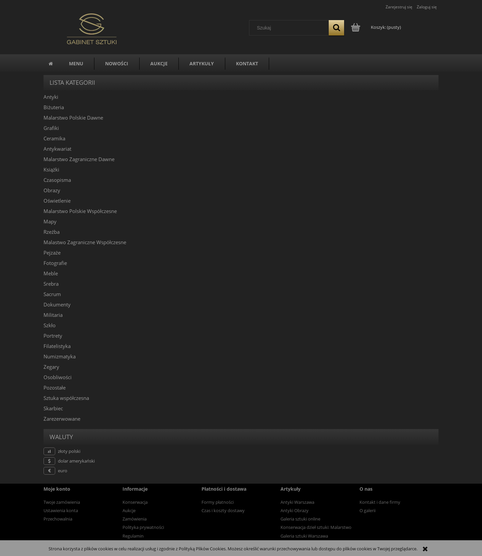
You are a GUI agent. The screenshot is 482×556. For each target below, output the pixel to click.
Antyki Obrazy (294, 510)
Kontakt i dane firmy (379, 502)
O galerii (367, 510)
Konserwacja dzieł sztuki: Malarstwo (315, 527)
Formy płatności (218, 502)
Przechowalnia (58, 519)
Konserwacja (135, 502)
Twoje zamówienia (62, 502)
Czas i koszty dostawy (223, 510)
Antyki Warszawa (297, 502)
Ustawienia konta (61, 510)
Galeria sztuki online (300, 519)
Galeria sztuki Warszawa (304, 536)
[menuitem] (76, 64)
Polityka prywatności (143, 527)
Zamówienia (135, 519)
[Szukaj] (336, 28)
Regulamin (133, 536)
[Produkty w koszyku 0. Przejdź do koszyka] (376, 27)
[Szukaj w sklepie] (290, 27)
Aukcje (129, 510)
